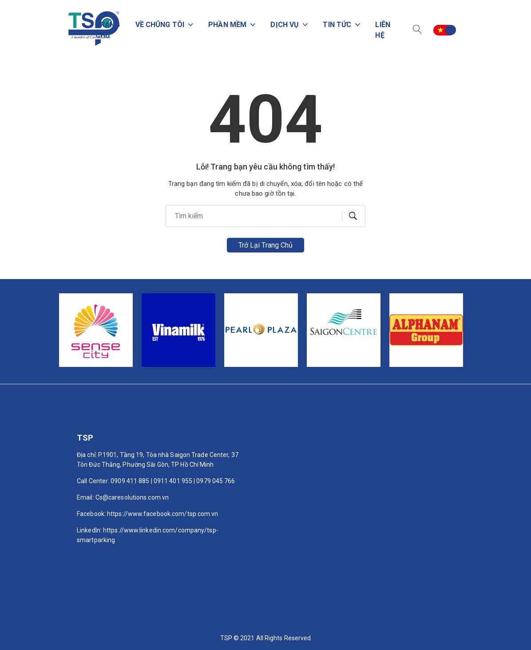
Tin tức (336, 24)
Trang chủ (98, 29)
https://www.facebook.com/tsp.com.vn (162, 513)
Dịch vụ (281, 24)
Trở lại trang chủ (265, 245)
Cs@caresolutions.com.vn (132, 497)
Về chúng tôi (152, 24)
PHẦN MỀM (222, 24)
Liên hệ (381, 29)
